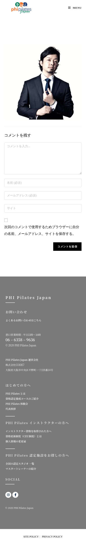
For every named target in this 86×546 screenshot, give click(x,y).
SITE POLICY (31, 536)
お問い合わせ (16, 312)
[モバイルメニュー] (75, 7)
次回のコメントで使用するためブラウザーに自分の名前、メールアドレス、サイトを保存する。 (41, 230)
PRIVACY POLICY (52, 536)
